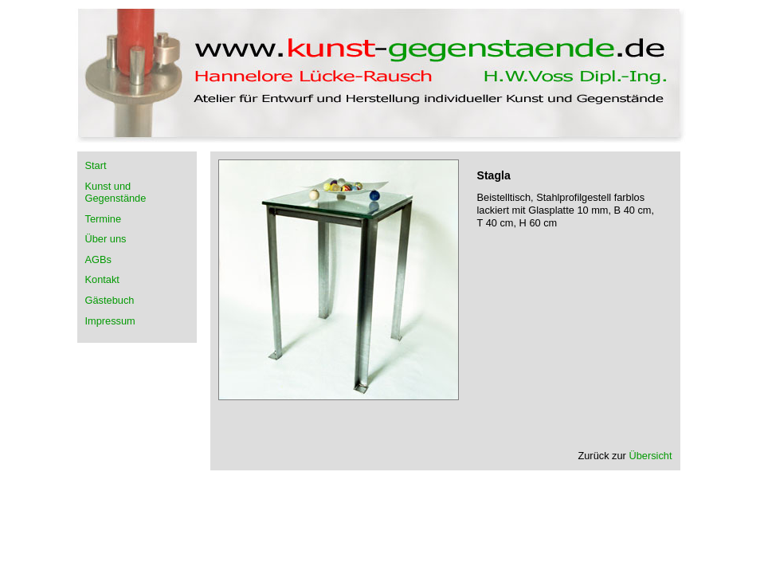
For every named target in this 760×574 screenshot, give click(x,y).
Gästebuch (110, 300)
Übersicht (650, 456)
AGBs (98, 259)
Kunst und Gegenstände (116, 192)
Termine (103, 219)
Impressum (110, 321)
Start (96, 165)
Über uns (106, 239)
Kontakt (102, 279)
